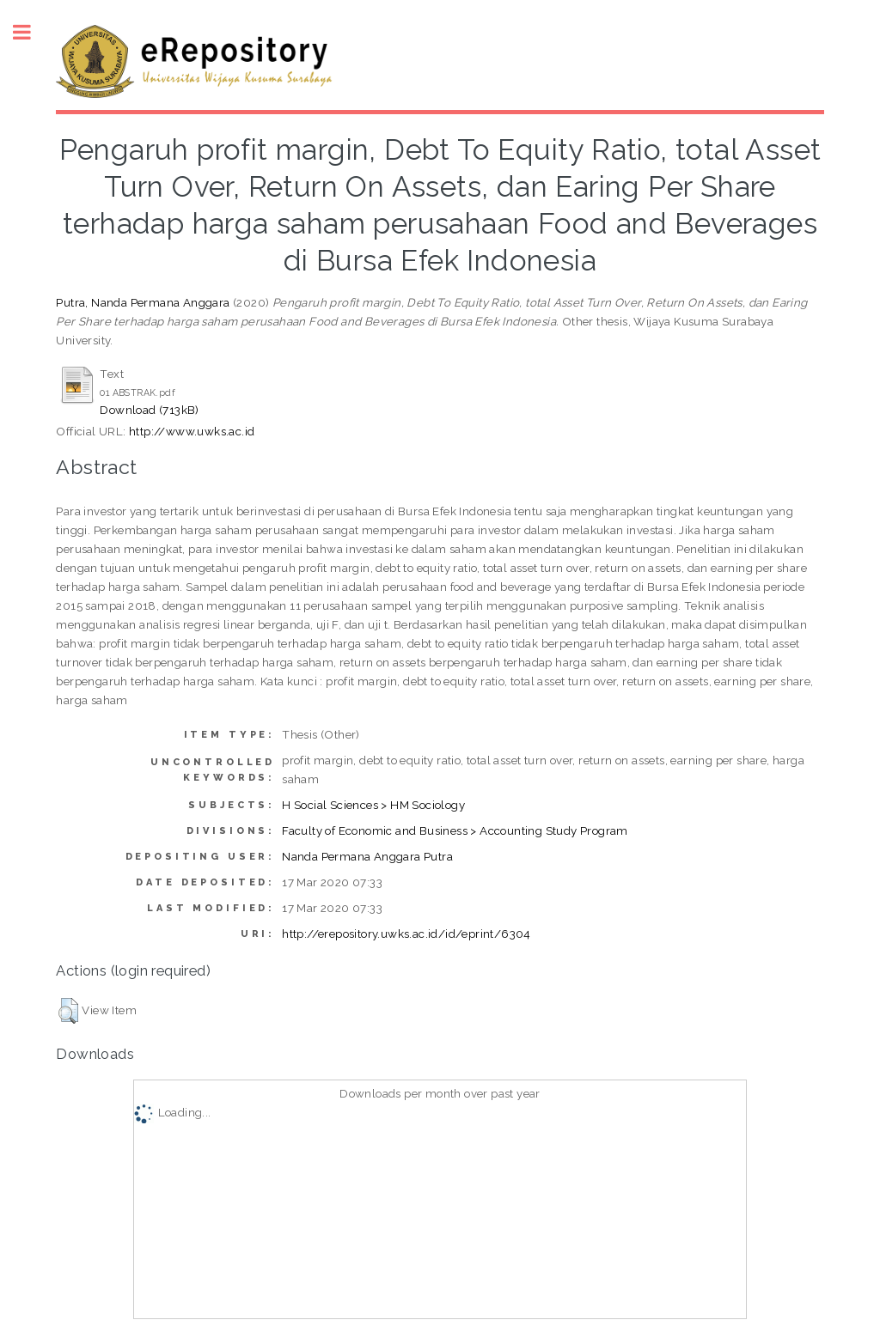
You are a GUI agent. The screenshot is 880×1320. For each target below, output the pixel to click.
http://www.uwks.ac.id (191, 431)
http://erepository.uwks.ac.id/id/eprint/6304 (406, 933)
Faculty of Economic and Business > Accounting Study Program (455, 830)
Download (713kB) (149, 410)
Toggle (31, 32)
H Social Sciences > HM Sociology (373, 805)
